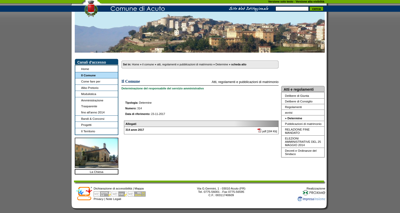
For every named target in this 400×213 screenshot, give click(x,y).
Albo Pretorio (89, 87)
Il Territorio (88, 131)
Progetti (86, 124)
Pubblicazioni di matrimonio (303, 123)
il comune (148, 64)
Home (85, 68)
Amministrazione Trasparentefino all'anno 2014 (93, 106)
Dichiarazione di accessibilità (113, 188)
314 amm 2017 (135, 129)
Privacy (99, 198)
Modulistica (88, 94)
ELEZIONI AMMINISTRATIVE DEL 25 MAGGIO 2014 (303, 142)
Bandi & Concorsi (92, 118)
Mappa (139, 188)
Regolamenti (293, 107)
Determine (222, 64)
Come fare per (90, 81)
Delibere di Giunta (297, 95)
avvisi (288, 112)
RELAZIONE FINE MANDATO (297, 131)
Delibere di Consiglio (298, 101)
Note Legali (113, 198)
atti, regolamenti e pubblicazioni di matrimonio (184, 64)
